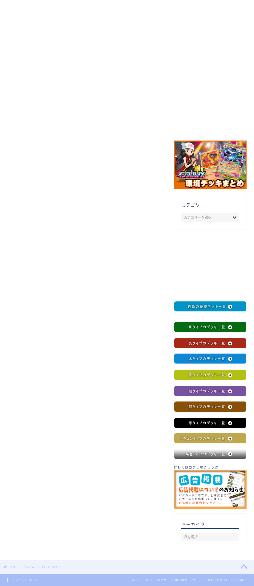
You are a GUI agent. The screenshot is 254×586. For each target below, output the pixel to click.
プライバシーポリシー (26, 580)
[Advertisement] (210, 265)
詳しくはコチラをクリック (210, 487)
